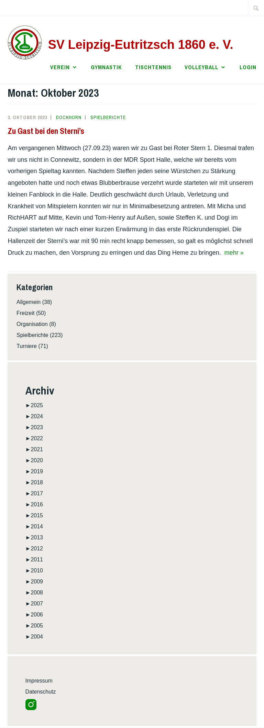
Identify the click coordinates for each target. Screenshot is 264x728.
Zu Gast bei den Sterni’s (46, 130)
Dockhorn (68, 117)
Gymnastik (106, 67)
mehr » (234, 252)
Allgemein (28, 302)
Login (248, 67)
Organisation (32, 324)
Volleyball (201, 67)
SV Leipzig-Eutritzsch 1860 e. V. (140, 45)
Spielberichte (108, 117)
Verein (60, 67)
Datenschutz (40, 692)
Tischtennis (153, 67)
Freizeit (25, 313)
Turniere (26, 346)
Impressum (39, 681)
